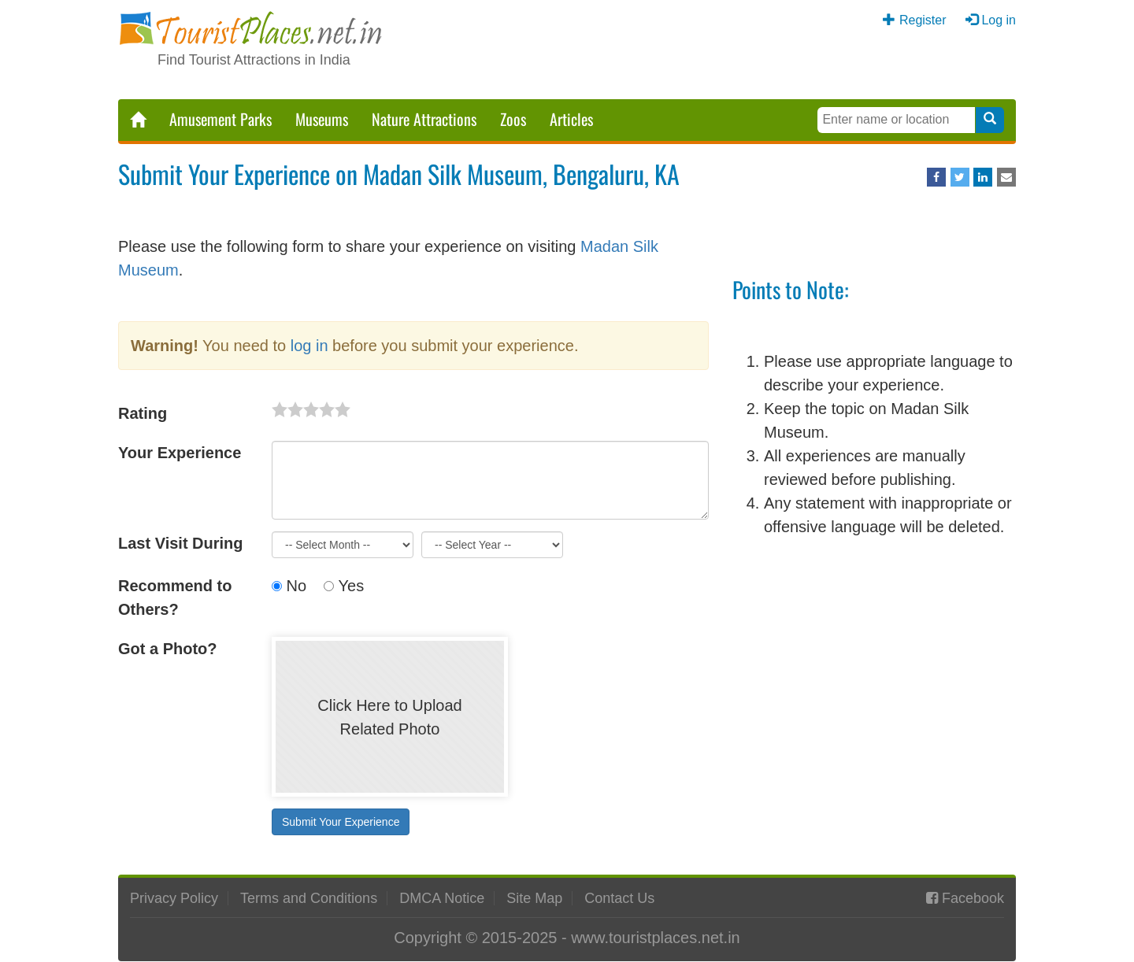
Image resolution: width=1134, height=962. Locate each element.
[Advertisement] (874, 664)
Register (923, 20)
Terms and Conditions (308, 898)
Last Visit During (180, 543)
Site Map (534, 898)
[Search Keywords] (896, 120)
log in (309, 345)
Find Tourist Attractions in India (254, 60)
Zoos (513, 119)
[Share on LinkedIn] (982, 177)
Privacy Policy (174, 898)
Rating (142, 413)
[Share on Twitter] (960, 177)
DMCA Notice (441, 898)
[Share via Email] (1006, 177)
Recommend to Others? (175, 597)
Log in (998, 20)
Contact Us (619, 898)
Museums (321, 119)
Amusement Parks (220, 119)
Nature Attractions (424, 119)
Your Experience (179, 452)
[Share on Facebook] (936, 177)
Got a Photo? (167, 648)
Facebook (973, 898)
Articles (571, 119)
